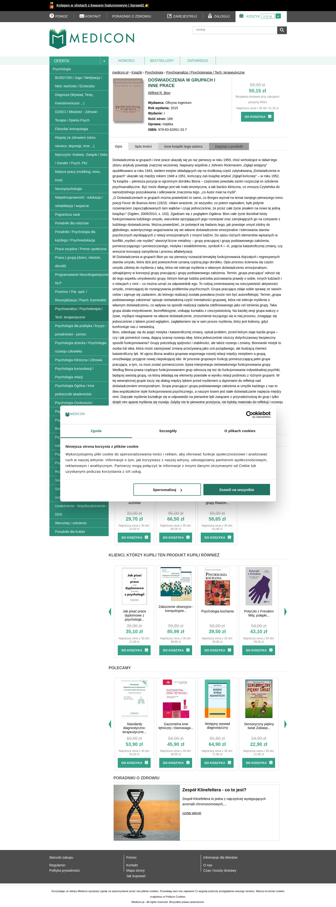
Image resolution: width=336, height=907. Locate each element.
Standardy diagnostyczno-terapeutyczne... (135, 728)
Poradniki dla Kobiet (70, 532)
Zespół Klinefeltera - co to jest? (214, 789)
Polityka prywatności (64, 870)
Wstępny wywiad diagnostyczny (217, 726)
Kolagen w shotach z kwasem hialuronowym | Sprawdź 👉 (103, 5)
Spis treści (143, 146)
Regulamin (57, 865)
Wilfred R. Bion (159, 93)
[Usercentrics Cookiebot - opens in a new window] (250, 414)
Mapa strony (135, 870)
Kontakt (132, 865)
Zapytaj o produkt (229, 146)
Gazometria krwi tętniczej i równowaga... (176, 726)
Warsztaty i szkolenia (71, 523)
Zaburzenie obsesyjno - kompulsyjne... (176, 609)
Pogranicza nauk (67, 214)
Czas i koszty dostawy (219, 870)
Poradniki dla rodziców (72, 223)
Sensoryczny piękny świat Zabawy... (259, 726)
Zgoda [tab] (96, 430)
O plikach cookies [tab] (239, 430)
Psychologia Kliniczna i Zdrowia (78, 360)
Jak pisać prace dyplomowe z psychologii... (134, 615)
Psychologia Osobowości (74, 403)
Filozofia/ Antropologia (71, 129)
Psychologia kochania (217, 611)
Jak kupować (136, 876)
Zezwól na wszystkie (236, 490)
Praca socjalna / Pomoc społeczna (80, 249)
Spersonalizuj (167, 490)
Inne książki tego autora (183, 146)
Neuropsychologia (68, 189)
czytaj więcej (191, 813)
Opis (118, 146)
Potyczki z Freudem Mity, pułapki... (259, 613)
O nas (207, 865)
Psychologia (62, 69)
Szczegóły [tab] (168, 430)
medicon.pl (120, 72)
